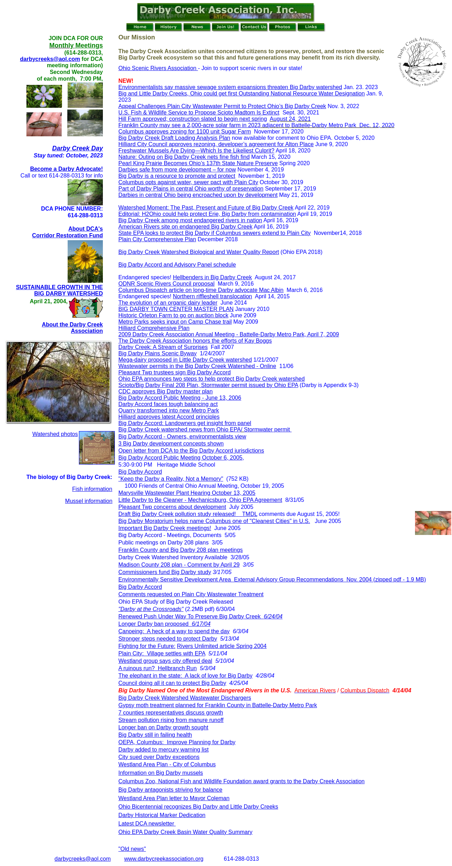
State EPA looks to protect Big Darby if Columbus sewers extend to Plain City (214, 233)
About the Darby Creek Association (72, 328)
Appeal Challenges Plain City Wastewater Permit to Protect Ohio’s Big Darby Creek (222, 106)
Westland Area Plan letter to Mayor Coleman (173, 798)
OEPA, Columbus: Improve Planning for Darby (176, 742)
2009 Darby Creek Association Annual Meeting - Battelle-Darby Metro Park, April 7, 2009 (228, 334)
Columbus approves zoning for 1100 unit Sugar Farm (184, 132)
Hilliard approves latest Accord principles (168, 417)
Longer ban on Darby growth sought (163, 727)
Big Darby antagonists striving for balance (170, 790)
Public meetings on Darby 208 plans (163, 543)
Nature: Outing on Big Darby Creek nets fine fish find (184, 157)
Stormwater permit (267, 429)
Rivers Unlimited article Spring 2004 (221, 646)
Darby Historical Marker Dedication (161, 815)
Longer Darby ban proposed (164, 624)
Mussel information (88, 501)
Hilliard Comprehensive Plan (154, 328)
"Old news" (132, 849)
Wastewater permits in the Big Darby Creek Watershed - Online (197, 366)
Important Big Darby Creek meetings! (164, 528)
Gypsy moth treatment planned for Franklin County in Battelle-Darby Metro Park (217, 705)
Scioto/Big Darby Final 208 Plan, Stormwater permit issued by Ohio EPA (208, 385)
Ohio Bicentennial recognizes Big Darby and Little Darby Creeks (198, 807)
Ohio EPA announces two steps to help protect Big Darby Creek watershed (211, 379)
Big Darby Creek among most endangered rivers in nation (190, 220)
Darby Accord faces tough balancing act (168, 404)
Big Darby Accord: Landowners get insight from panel (184, 423)
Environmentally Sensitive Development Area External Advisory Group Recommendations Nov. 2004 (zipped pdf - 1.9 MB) (272, 579)
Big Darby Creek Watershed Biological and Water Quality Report (198, 252)
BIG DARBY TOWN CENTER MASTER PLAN (176, 309)
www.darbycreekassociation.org (163, 859)
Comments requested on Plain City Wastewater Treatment (191, 594)
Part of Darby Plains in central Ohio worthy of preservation (191, 189)
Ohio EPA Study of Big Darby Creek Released (175, 602)
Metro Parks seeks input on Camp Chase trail (175, 322)
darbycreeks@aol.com (50, 59)
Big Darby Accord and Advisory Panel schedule (177, 265)
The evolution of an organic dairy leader (167, 303)
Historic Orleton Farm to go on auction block (173, 315)
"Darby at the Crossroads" (151, 609)
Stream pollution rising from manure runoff (171, 720)
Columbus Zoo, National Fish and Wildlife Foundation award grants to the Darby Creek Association (241, 781)
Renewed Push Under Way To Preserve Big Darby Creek (200, 616)
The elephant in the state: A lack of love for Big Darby (185, 676)
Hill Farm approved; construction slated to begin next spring (192, 119)
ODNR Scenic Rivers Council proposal (166, 284)
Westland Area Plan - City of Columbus (167, 764)
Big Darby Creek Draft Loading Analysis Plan (174, 138)
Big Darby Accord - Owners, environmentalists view (182, 437)
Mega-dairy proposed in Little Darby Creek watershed (185, 360)
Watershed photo (53, 434)
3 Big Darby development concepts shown (171, 444)
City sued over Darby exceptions (158, 757)
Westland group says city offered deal (165, 661)
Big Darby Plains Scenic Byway (157, 353)
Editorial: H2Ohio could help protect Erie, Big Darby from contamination (207, 214)
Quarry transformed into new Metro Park (168, 410)
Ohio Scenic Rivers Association (158, 68)
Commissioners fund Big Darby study (164, 572)
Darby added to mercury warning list (163, 750)
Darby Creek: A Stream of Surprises (163, 347)
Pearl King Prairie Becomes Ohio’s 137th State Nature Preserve (198, 163)
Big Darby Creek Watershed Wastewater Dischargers (184, 698)
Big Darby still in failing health (155, 735)
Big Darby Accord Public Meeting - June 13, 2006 (179, 398)
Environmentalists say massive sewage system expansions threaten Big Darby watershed (230, 87)
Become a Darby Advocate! (66, 169)
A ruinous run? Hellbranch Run (157, 668)
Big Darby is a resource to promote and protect (176, 176)
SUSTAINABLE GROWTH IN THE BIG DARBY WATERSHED (59, 290)
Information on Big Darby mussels (160, 773)
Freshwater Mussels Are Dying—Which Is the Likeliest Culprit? (196, 151)
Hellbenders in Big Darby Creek (212, 277)
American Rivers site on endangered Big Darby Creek (185, 227)
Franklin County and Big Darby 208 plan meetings (180, 550)
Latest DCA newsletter (147, 824)
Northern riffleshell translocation (212, 296)
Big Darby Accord (140, 472)
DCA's (94, 229)
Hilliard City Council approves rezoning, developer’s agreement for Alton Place (216, 144)
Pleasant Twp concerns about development (172, 507)
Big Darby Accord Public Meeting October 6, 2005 (180, 458)
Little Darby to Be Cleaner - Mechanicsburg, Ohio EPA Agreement (200, 500)
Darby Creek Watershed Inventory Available (172, 557)
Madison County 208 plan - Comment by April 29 (179, 565)
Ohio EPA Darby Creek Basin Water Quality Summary (185, 832)
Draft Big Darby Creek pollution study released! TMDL (187, 514)
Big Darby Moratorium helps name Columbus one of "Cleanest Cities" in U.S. (214, 521)
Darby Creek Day (77, 148)
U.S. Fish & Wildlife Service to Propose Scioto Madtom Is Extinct (198, 113)
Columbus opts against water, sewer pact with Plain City (188, 182)
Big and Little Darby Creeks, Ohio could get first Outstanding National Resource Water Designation (241, 93)
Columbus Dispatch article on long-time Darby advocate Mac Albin (201, 290)
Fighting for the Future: (146, 646)
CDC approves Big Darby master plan (165, 391)
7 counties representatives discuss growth (170, 713)
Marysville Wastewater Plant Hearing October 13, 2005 (186, 493)
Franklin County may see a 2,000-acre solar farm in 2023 (189, 125)
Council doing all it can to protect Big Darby (172, 683)
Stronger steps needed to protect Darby (167, 639)
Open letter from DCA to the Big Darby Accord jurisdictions (191, 451)
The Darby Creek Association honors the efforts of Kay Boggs (195, 341)
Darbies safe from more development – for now (177, 170)
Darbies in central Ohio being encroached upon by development (198, 195)
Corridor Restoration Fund (67, 235)
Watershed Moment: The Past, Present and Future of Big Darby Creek (205, 208)
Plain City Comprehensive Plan (157, 239)
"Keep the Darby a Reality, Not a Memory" (170, 479)
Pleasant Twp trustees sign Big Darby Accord (174, 372)
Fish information (92, 489)
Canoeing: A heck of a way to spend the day (174, 631)
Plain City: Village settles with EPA (161, 653)
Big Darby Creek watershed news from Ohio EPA (179, 429)
